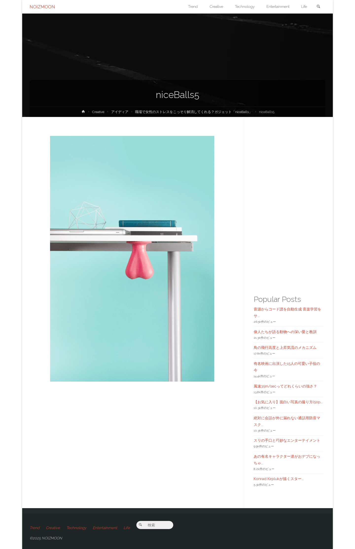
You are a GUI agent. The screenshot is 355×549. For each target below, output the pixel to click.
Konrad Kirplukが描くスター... (279, 479)
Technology (76, 528)
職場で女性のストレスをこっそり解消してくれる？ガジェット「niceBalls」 (193, 112)
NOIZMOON (42, 6)
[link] (318, 7)
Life (127, 528)
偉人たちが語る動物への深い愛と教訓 (285, 332)
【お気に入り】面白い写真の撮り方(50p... (288, 402)
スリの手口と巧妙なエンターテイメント (287, 440)
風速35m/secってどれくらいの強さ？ (285, 386)
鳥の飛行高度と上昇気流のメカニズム (285, 347)
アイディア (119, 112)
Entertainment (105, 528)
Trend (34, 528)
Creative (98, 112)
